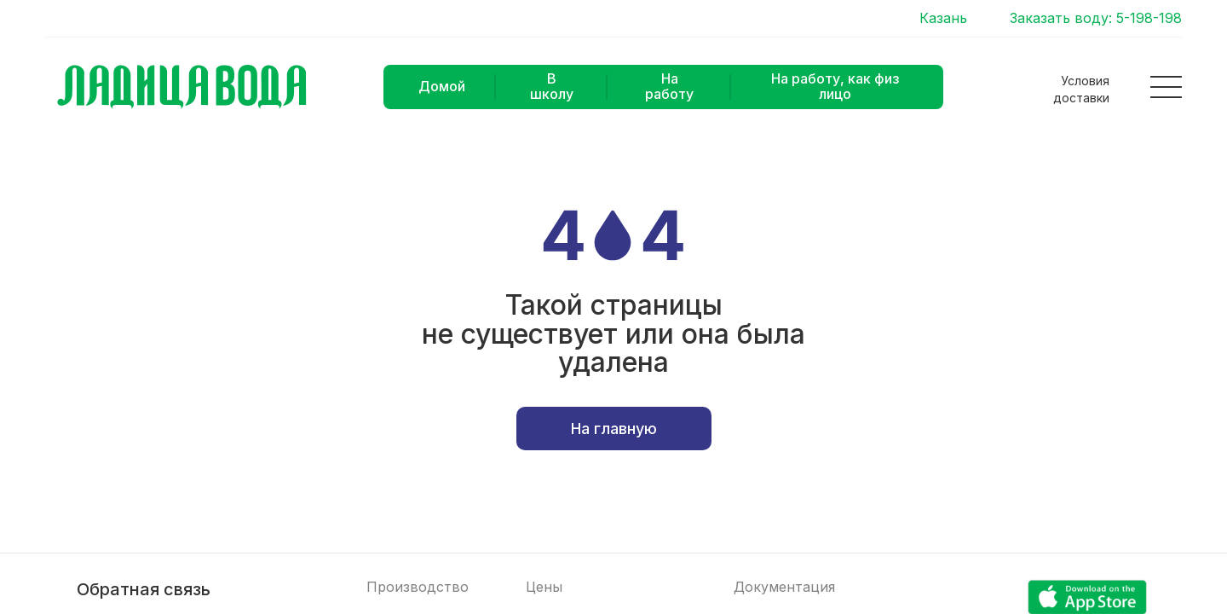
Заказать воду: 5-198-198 (1096, 18)
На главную (614, 428)
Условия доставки (1081, 89)
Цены (544, 587)
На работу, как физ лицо (835, 86)
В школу (551, 86)
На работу (669, 86)
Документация (784, 587)
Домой (441, 86)
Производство (417, 587)
